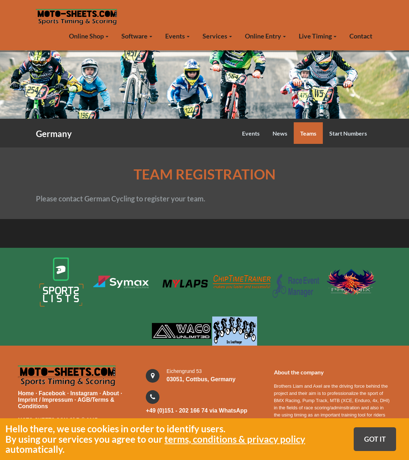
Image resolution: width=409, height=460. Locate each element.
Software (136, 36)
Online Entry (265, 36)
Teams (308, 133)
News (280, 133)
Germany (54, 133)
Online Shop (88, 36)
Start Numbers (348, 133)
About (111, 393)
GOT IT (375, 439)
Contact (360, 36)
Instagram (84, 393)
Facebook (53, 393)
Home (26, 393)
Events (177, 36)
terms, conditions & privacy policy (234, 439)
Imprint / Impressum (45, 399)
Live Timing (317, 36)
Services (217, 36)
